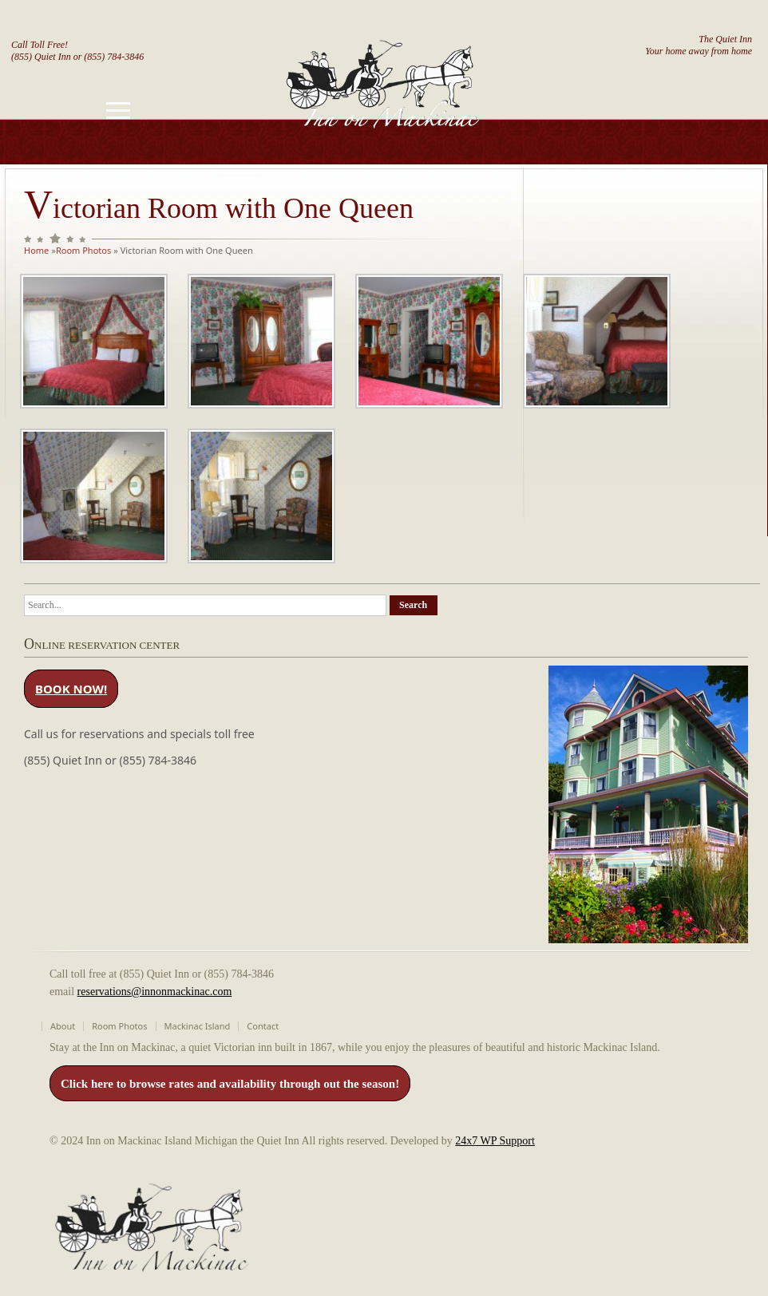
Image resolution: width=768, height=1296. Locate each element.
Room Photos (83, 250)
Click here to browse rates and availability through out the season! (230, 1083)
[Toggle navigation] (118, 110)
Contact (263, 1026)
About (62, 1026)
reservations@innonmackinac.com (154, 992)
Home (36, 250)
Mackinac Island (197, 1026)
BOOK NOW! (71, 689)
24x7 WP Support (495, 1141)
